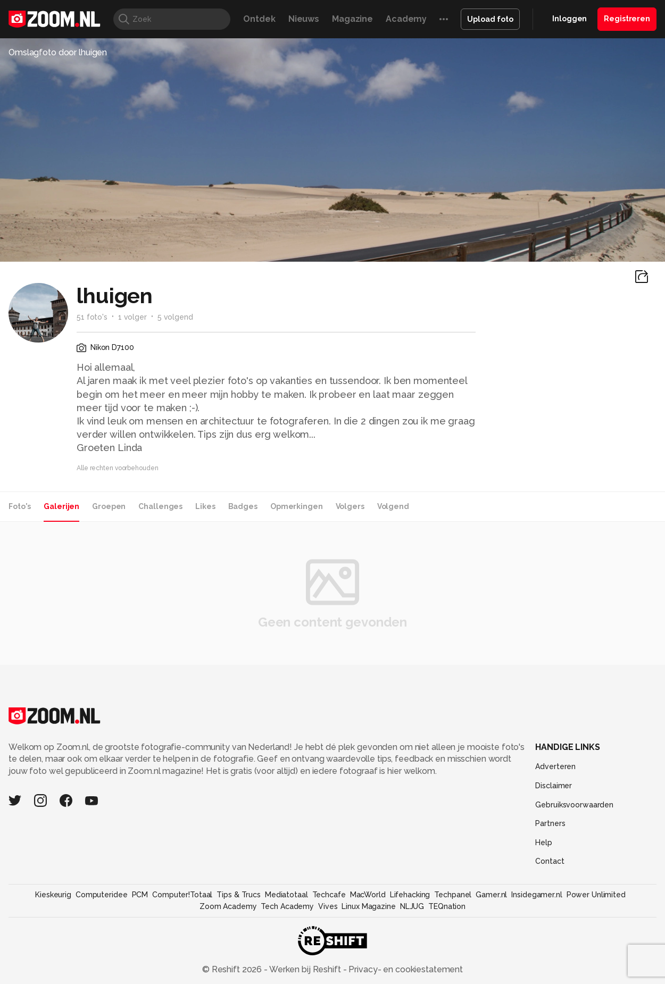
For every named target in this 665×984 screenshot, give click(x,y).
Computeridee (102, 894)
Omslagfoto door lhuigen (58, 52)
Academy (406, 19)
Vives (327, 906)
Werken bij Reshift (305, 969)
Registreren (627, 18)
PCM (140, 894)
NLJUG (412, 906)
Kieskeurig (53, 894)
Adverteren (555, 766)
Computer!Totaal (182, 894)
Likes (205, 506)
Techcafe (329, 894)
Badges (242, 506)
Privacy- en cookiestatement (404, 969)
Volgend (393, 506)
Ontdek (259, 19)
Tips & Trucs (239, 894)
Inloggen (569, 18)
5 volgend (175, 317)
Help (543, 842)
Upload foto (490, 19)
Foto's (20, 506)
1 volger (132, 317)
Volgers (350, 506)
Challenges (160, 506)
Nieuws (303, 19)
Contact (549, 861)
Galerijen (61, 506)
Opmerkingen (296, 506)
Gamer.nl (491, 894)
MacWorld (368, 894)
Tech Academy (287, 906)
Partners (550, 823)
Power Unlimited (596, 894)
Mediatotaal (286, 894)
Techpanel (452, 894)
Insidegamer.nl (536, 894)
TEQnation (447, 906)
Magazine (352, 19)
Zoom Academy (228, 906)
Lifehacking (410, 894)
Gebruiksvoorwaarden (574, 804)
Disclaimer (553, 785)
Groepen (109, 506)
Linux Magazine (368, 906)
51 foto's (92, 317)
